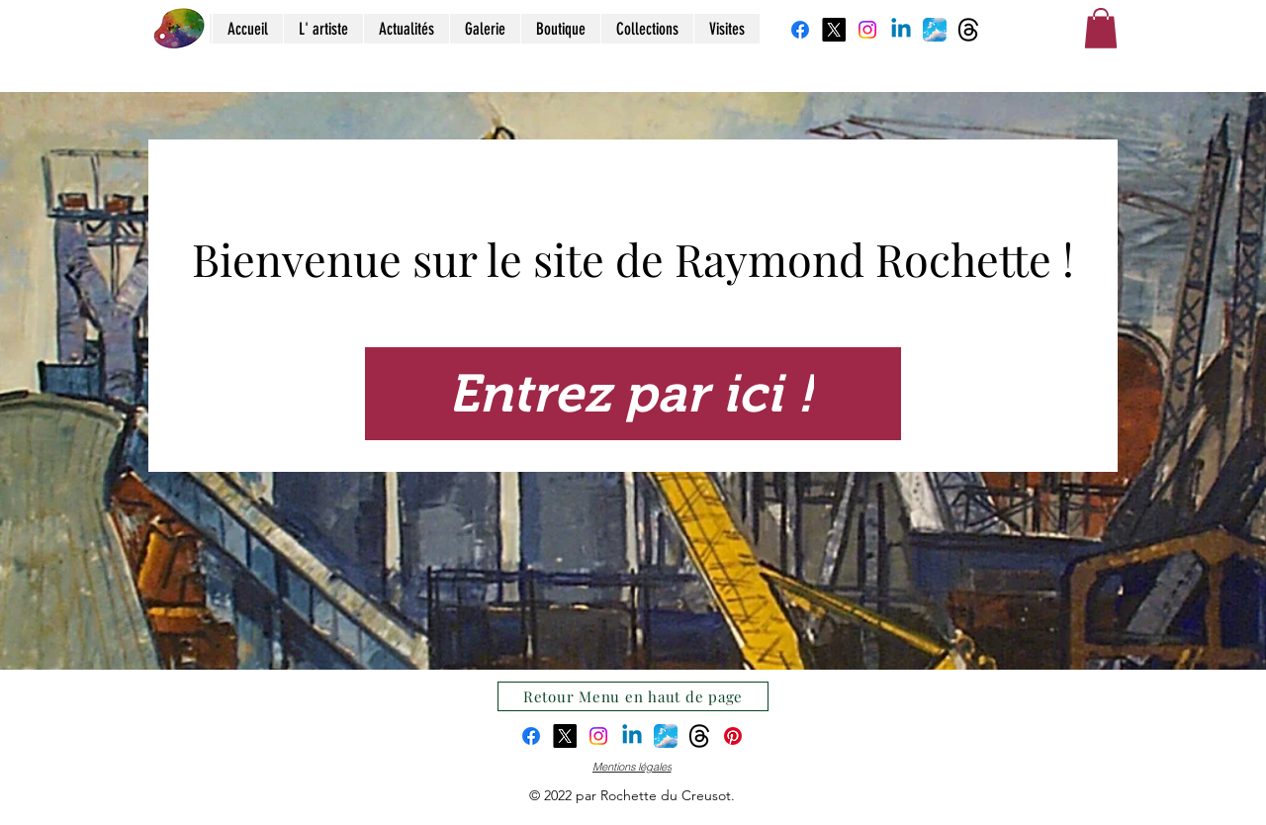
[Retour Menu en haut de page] (633, 696)
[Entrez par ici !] (633, 393)
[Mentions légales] (631, 767)
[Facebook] (800, 30)
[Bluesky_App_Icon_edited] (935, 30)
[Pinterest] (733, 736)
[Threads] (968, 30)
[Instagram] (867, 30)
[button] (1101, 28)
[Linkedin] (901, 30)
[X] (834, 30)
